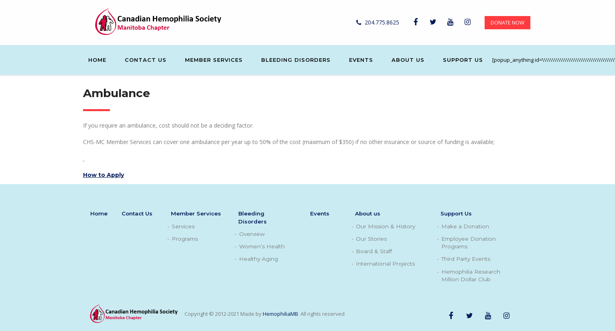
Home (97, 60)
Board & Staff (374, 251)
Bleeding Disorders (296, 60)
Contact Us (145, 60)
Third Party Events (465, 259)
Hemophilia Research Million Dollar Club (470, 275)
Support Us (463, 60)
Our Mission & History (385, 226)
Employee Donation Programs (468, 243)
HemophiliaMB (280, 313)
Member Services (214, 60)
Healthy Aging (258, 259)
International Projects (385, 263)
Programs (185, 239)
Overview (252, 234)
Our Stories (371, 239)
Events (361, 60)
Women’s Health (262, 246)
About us (408, 60)
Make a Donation (465, 226)
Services (183, 226)
